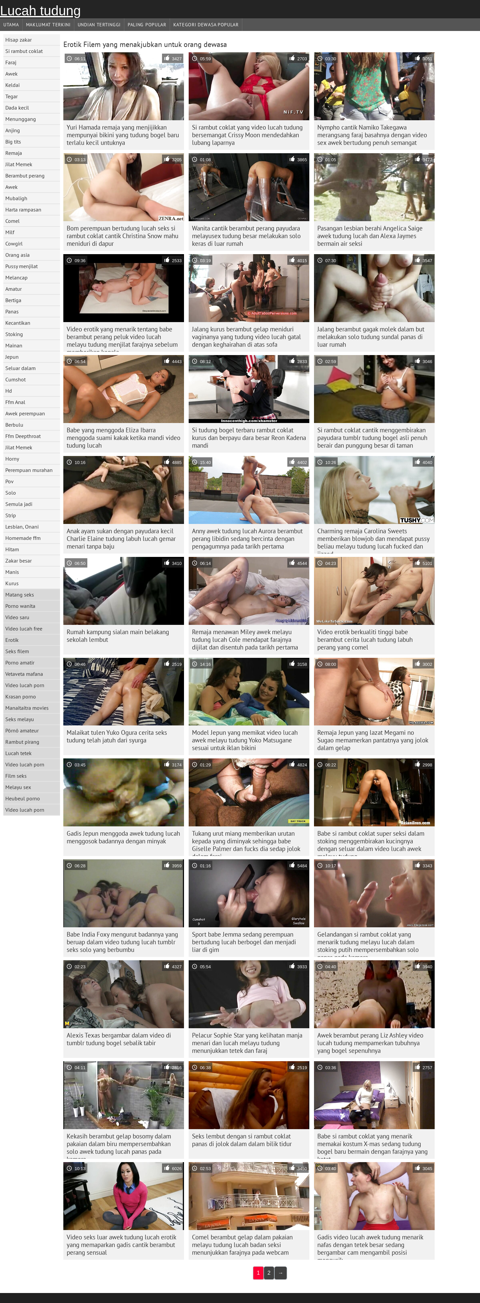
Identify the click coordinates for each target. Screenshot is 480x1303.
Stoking (14, 334)
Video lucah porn (24, 685)
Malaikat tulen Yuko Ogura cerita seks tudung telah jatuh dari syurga (117, 736)
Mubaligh (16, 198)
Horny (12, 458)
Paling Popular (147, 25)
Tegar (11, 96)
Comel (12, 220)
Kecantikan (17, 322)
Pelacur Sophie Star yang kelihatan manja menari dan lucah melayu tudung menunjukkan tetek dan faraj (247, 1043)
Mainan (13, 345)
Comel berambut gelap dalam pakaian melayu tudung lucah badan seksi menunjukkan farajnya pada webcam (242, 1244)
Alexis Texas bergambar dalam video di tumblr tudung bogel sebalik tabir (119, 1039)
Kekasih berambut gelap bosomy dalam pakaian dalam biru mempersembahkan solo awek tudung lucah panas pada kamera (119, 1145)
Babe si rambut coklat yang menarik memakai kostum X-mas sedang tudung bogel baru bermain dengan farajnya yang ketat (372, 1145)
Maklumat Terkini (48, 25)
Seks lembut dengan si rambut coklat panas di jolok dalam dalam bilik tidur (242, 1140)
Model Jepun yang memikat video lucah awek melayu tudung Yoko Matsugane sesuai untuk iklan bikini (245, 740)
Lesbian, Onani (22, 526)
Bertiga (13, 300)
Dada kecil (17, 107)
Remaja (13, 153)
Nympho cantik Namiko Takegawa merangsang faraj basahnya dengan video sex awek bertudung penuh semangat (372, 135)
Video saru (17, 617)
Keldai (12, 85)
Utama (11, 25)
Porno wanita (20, 606)
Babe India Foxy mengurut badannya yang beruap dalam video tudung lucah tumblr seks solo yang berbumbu (122, 942)
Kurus (12, 583)
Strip (10, 515)
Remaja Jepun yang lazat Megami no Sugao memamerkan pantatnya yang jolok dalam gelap (372, 740)
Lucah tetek (18, 753)
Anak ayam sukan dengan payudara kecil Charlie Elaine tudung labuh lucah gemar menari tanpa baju (121, 538)
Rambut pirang (22, 741)
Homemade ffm (23, 538)
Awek (11, 73)
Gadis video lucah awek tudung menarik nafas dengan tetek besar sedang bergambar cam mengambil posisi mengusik (370, 1246)
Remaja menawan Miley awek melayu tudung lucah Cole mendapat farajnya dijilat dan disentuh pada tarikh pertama (245, 639)
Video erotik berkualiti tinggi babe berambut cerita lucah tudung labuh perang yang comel (365, 639)
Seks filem (17, 651)
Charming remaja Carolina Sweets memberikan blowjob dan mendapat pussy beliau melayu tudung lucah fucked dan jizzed (373, 540)
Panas (12, 311)
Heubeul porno (22, 798)
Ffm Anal (15, 402)
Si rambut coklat (24, 51)
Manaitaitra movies (27, 707)
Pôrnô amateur (22, 730)
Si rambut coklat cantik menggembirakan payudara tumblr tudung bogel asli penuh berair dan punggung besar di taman (372, 437)
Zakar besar (18, 560)
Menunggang (20, 119)
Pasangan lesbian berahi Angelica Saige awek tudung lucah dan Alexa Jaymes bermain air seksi (370, 235)
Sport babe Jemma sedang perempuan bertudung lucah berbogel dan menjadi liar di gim (244, 942)
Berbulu (14, 424)
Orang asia (17, 254)
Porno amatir (19, 662)
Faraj (10, 62)
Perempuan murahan (29, 470)
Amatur (13, 288)
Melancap (16, 277)
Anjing (12, 130)
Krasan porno (20, 696)
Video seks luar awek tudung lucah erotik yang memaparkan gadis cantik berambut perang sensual (121, 1244)
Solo (10, 492)
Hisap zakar (18, 39)
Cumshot (15, 379)
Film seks (16, 775)
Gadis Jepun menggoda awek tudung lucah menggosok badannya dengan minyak (123, 837)
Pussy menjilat (21, 266)
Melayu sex (18, 787)
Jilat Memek (18, 164)
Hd (8, 390)
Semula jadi (18, 504)
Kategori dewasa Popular (206, 25)
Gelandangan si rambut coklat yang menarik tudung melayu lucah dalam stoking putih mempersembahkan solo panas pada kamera (368, 943)
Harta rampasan (23, 209)
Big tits (13, 141)
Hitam (12, 549)
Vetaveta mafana (24, 673)
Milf (9, 232)
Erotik (12, 640)
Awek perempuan (25, 413)
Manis (12, 572)
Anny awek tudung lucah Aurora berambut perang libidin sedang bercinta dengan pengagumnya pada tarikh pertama (247, 538)
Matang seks (19, 594)
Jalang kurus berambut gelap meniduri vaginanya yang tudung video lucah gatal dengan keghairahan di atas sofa (246, 336)
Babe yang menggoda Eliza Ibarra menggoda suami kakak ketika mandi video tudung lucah (123, 437)
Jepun (12, 356)
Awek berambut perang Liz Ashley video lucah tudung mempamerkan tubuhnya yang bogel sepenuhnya (370, 1043)
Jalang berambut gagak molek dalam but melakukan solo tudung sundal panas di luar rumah (370, 336)
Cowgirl (14, 243)
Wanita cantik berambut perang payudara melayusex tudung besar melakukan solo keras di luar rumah (246, 235)
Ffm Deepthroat (23, 436)
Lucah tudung (40, 10)
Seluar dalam (20, 368)
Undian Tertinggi (99, 25)
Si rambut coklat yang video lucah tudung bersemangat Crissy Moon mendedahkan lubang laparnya (247, 135)
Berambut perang (25, 175)
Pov (9, 481)
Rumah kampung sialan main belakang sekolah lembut (118, 636)
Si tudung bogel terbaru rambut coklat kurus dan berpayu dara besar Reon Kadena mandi (249, 437)
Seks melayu (19, 719)
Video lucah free (23, 628)
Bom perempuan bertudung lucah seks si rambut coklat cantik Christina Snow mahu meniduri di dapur (122, 235)
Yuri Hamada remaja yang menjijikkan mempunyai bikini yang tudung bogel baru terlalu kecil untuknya (123, 135)
